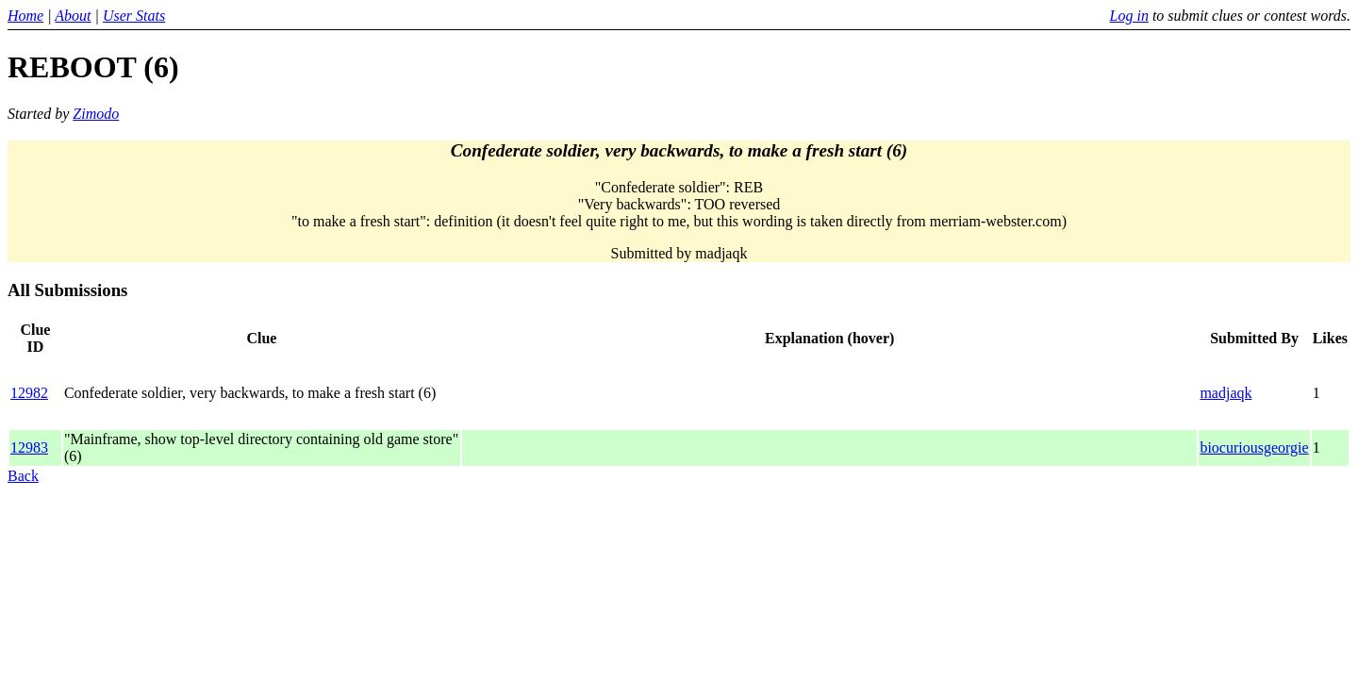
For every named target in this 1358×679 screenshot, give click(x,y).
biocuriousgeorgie (1254, 447)
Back (23, 476)
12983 (29, 447)
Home (25, 16)
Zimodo (96, 114)
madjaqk (1225, 393)
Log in (1129, 16)
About (73, 16)
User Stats (134, 16)
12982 (29, 393)
